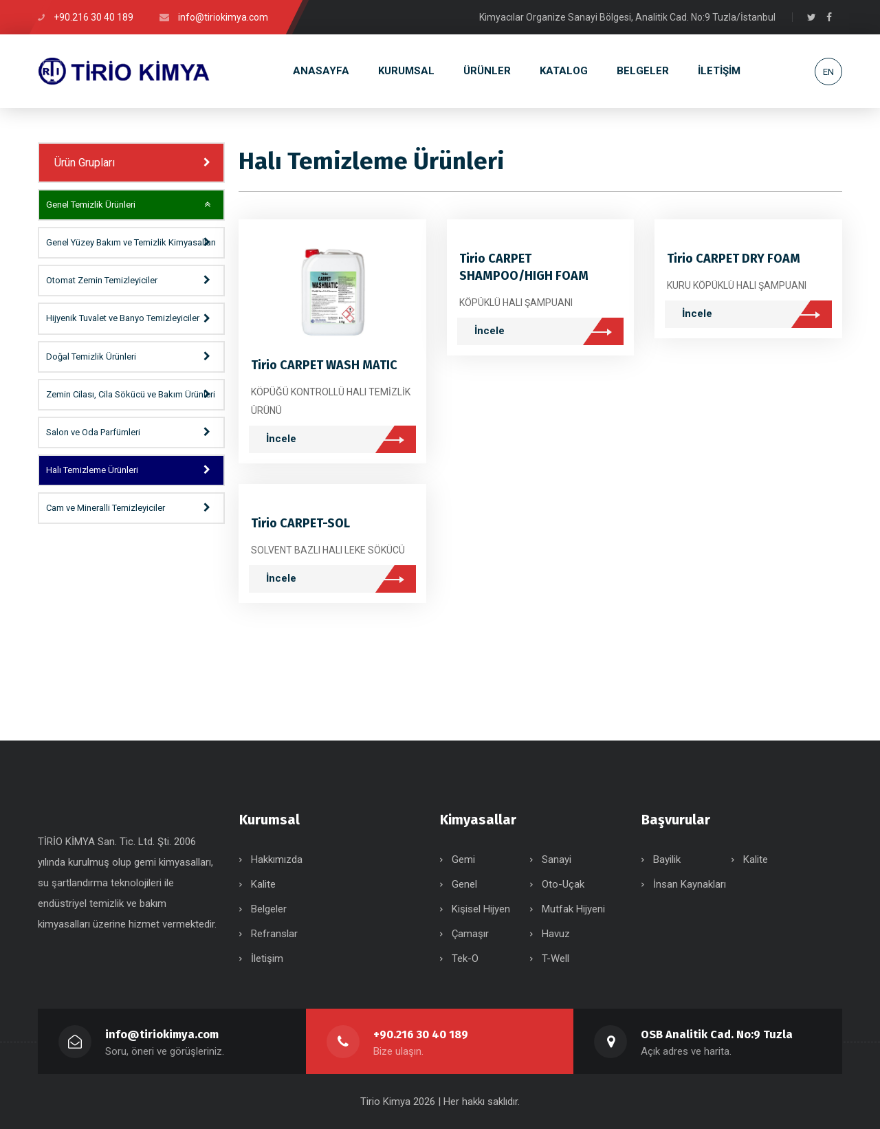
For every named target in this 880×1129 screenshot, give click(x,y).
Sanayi (556, 859)
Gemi (463, 859)
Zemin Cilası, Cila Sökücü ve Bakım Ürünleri (130, 394)
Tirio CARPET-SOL (300, 523)
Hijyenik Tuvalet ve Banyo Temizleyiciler (122, 318)
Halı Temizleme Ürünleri (92, 470)
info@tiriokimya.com (162, 1034)
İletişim (267, 958)
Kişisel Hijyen (481, 909)
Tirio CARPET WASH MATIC (324, 365)
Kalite (263, 884)
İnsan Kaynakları (689, 884)
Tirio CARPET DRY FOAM (733, 258)
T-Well (555, 958)
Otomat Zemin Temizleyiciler (101, 280)
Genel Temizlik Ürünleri (90, 204)
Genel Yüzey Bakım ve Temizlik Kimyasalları (131, 242)
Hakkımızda (276, 859)
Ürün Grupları (84, 162)
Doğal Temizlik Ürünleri (91, 356)
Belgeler (269, 909)
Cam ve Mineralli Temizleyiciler (105, 508)
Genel (464, 884)
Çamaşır (470, 934)
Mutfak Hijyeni (573, 909)
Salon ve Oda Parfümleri (93, 432)
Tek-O (465, 958)
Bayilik (667, 859)
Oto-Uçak (563, 884)
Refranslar (274, 934)
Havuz (556, 934)
